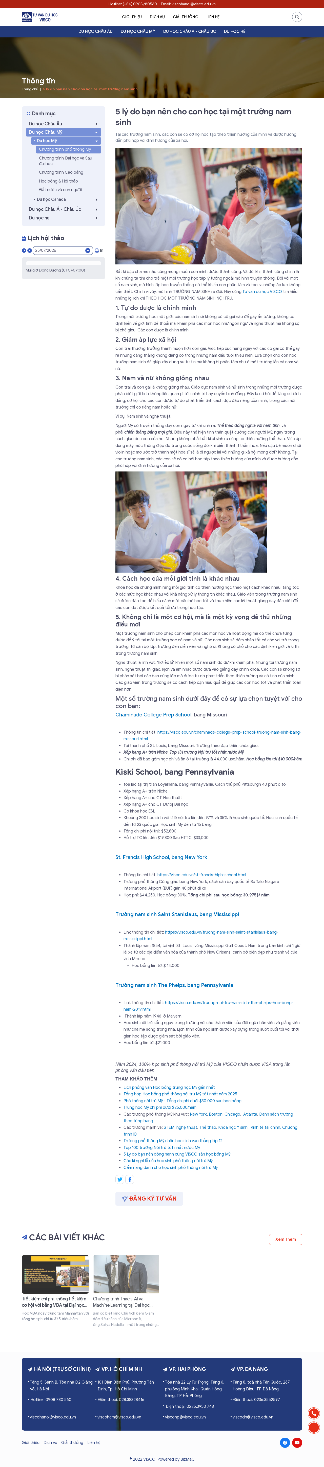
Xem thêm (285, 1239)
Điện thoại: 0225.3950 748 (190, 1406)
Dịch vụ (157, 17)
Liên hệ (213, 17)
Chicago (232, 1114)
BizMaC (187, 1459)
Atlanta (250, 1114)
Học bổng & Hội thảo (58, 181)
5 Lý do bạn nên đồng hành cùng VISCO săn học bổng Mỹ (177, 1154)
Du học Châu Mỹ (138, 31)
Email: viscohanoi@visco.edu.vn (188, 4)
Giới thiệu (132, 17)
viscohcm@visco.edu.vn (119, 1417)
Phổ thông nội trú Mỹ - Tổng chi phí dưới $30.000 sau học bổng (182, 1100)
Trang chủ (30, 89)
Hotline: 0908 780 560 (50, 1399)
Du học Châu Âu (95, 31)
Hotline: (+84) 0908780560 (133, 4)
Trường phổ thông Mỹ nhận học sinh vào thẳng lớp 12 (173, 1140)
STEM (169, 1127)
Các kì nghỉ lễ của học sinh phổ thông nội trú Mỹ (168, 1160)
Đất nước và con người (60, 189)
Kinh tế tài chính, (266, 1127)
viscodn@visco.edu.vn (253, 1417)
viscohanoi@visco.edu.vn (53, 1417)
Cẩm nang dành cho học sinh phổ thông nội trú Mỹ (171, 1167)
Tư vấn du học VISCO (262, 291)
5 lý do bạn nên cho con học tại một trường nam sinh (90, 89)
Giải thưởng (185, 17)
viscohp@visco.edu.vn (185, 1417)
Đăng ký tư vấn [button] (149, 1198)
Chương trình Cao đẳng (61, 172)
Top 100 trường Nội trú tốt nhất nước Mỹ (162, 1147)
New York (198, 1114)
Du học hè (234, 31)
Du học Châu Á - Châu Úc (189, 31)
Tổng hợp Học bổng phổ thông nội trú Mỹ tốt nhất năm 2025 (180, 1094)
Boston (215, 1114)
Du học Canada (68, 199)
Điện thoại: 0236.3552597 (256, 1399)
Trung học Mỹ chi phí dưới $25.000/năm (160, 1107)
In (99, 250)
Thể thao (207, 1127)
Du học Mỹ (68, 141)
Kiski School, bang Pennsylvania (174, 772)
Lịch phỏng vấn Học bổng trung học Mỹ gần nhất (169, 1087)
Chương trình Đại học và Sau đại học (65, 161)
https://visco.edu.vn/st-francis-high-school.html (201, 874)
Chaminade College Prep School (153, 715)
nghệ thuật (186, 1127)
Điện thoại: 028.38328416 (121, 1399)
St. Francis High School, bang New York (161, 857)
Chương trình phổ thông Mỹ (65, 149)
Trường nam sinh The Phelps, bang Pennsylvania (174, 985)
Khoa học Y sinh (233, 1127)
